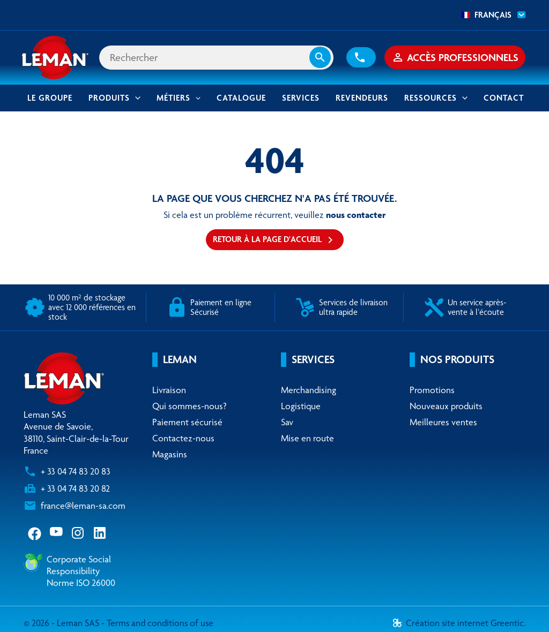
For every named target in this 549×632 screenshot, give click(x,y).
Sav (287, 423)
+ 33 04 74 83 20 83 (75, 472)
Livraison (169, 390)
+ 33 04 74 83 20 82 (75, 489)
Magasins (169, 455)
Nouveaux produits (446, 406)
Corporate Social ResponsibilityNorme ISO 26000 (81, 571)
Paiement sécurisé (187, 423)
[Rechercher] (217, 58)
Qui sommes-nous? (189, 406)
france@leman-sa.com (83, 506)
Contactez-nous (183, 439)
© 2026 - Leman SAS (62, 624)
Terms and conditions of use (161, 624)
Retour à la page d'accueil (275, 241)
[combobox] (490, 15)
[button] (361, 58)
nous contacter (355, 215)
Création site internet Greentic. (458, 624)
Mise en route (307, 439)
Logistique (301, 406)
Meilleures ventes (443, 423)
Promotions (432, 390)
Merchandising (308, 390)
